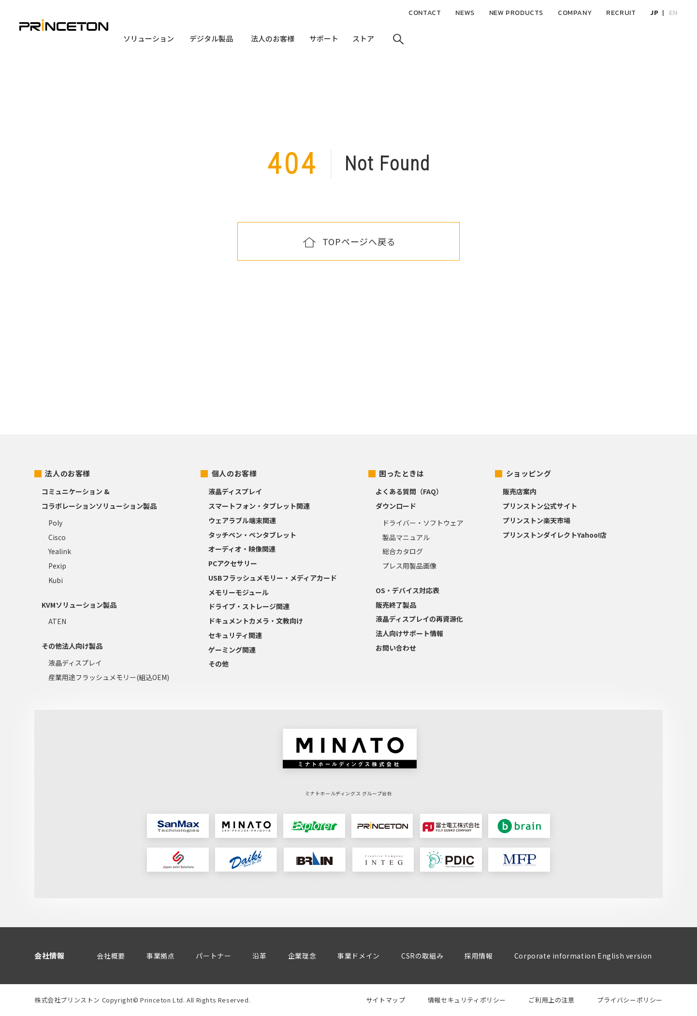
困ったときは (401, 473)
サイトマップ (386, 999)
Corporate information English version (583, 955)
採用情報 (479, 955)
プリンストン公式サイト (540, 506)
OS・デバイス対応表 (407, 590)
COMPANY (575, 13)
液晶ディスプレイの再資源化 (419, 619)
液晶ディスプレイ (75, 663)
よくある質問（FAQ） (409, 491)
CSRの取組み (422, 955)
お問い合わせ (396, 648)
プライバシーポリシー (630, 999)
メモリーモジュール (238, 592)
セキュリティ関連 (235, 635)
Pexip (57, 566)
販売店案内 (520, 491)
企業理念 (302, 955)
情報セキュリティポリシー (467, 999)
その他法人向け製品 (72, 646)
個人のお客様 (234, 473)
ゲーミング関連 (232, 649)
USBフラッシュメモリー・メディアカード (272, 578)
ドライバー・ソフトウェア (423, 523)
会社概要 (111, 955)
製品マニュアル (406, 537)
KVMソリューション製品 (79, 605)
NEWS (464, 13)
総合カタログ (402, 551)
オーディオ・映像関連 (242, 549)
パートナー (213, 955)
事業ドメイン (358, 955)
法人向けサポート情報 (409, 633)
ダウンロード (396, 506)
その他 (218, 663)
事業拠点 (160, 955)
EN (673, 13)
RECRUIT (621, 13)
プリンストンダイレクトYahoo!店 (555, 535)
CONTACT (424, 13)
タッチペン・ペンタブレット (252, 535)
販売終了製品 (396, 605)
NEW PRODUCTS (516, 13)
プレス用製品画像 (409, 566)
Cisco (57, 537)
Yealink (59, 551)
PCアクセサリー (232, 563)
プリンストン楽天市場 (536, 520)
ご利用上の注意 (551, 999)
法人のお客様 (67, 473)
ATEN (57, 621)
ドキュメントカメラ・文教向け (255, 621)
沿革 (259, 955)
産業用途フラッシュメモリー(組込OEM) (108, 677)
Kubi (55, 580)
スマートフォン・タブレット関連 (259, 506)
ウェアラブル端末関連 (242, 520)
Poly (55, 523)
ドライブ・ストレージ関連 (249, 606)
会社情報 (49, 955)
